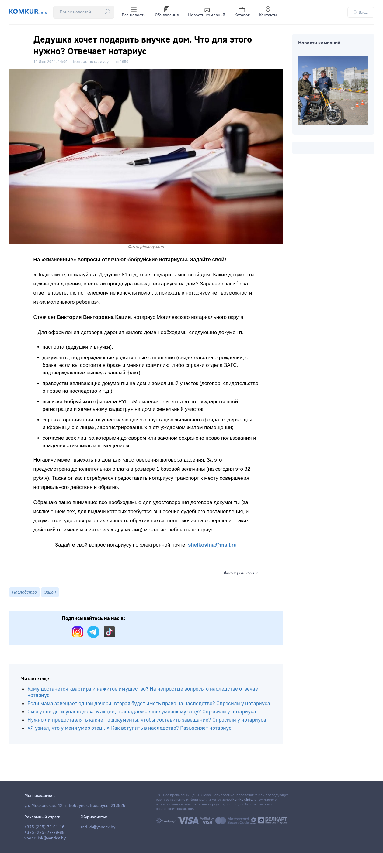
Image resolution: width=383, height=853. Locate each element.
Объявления (167, 12)
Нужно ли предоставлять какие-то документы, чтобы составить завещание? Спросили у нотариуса (146, 720)
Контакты (268, 12)
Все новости (134, 12)
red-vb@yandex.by (98, 827)
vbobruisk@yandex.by (45, 838)
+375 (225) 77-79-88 (44, 832)
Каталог (242, 12)
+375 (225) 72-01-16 (44, 827)
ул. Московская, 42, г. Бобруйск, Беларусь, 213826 (74, 805)
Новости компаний (206, 12)
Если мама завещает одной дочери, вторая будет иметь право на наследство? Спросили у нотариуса (148, 703)
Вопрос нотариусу (91, 61)
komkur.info (242, 799)
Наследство (24, 592)
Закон (50, 592)
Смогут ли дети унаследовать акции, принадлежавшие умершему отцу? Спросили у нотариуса (141, 711)
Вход (361, 12)
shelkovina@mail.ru (212, 545)
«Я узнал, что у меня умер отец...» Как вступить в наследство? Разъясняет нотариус (129, 728)
